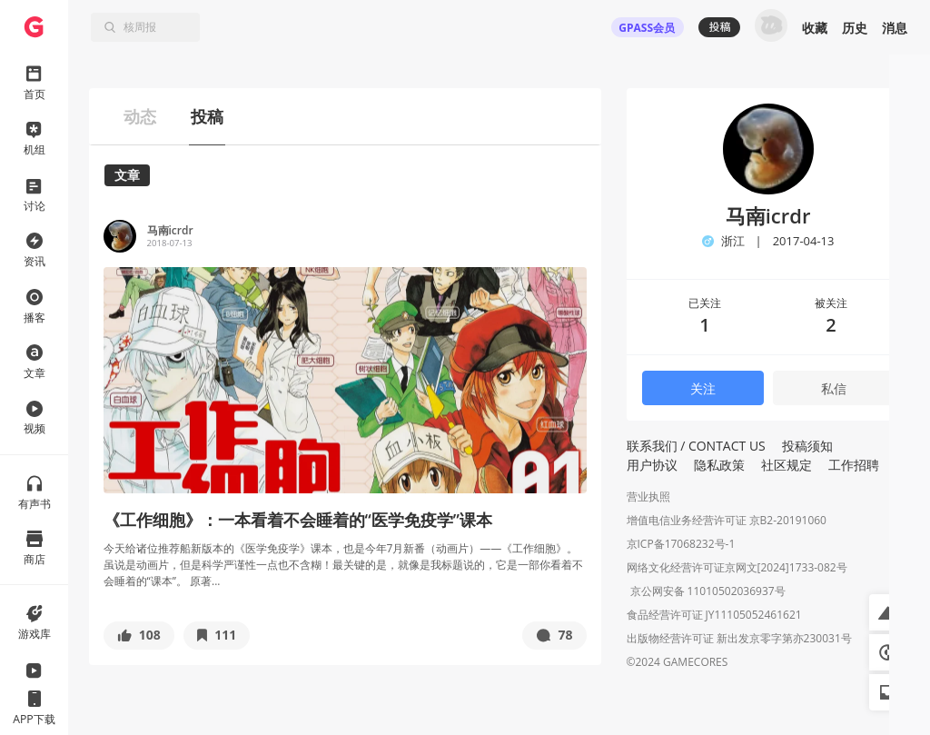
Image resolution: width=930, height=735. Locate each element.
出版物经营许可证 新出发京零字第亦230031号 (739, 640)
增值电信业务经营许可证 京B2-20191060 (726, 520)
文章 (127, 175)
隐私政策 (719, 464)
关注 (703, 388)
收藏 (814, 27)
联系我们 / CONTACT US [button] (696, 445)
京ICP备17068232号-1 (681, 543)
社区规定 (786, 464)
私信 (833, 388)
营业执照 (648, 496)
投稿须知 (807, 445)
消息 (894, 27)
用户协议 (652, 464)
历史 (854, 27)
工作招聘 (853, 464)
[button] (139, 635)
